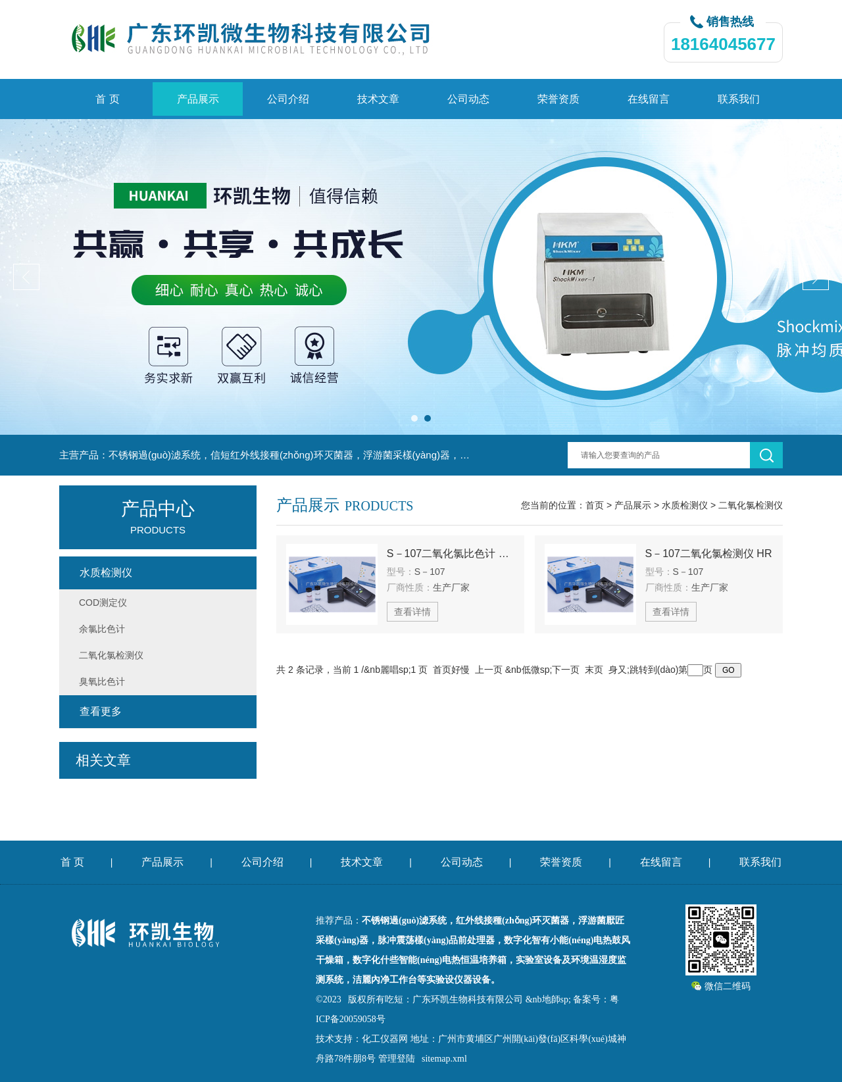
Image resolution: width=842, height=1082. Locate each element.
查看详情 (412, 611)
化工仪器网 (385, 1039)
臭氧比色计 (102, 681)
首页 (594, 505)
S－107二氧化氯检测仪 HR (708, 553)
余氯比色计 (102, 629)
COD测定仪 (103, 602)
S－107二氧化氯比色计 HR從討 (450, 553)
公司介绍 (288, 99)
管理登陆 (396, 1059)
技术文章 (378, 99)
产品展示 (198, 99)
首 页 (107, 99)
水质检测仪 (685, 505)
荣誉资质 (558, 99)
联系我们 (739, 99)
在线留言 (649, 99)
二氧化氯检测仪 (750, 505)
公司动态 (468, 99)
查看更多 (101, 711)
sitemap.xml (444, 1059)
